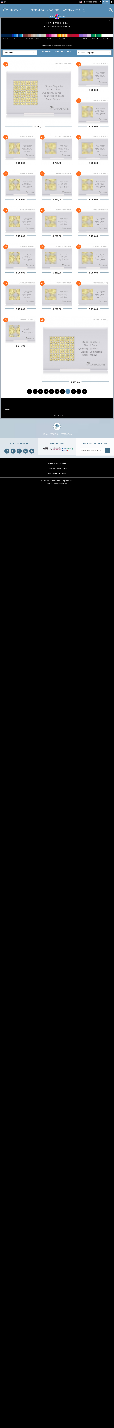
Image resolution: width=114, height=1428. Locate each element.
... (79, 391)
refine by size (57, 415)
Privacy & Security (57, 463)
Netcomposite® (61, 483)
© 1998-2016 (45, 481)
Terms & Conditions (57, 468)
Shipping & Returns (57, 473)
